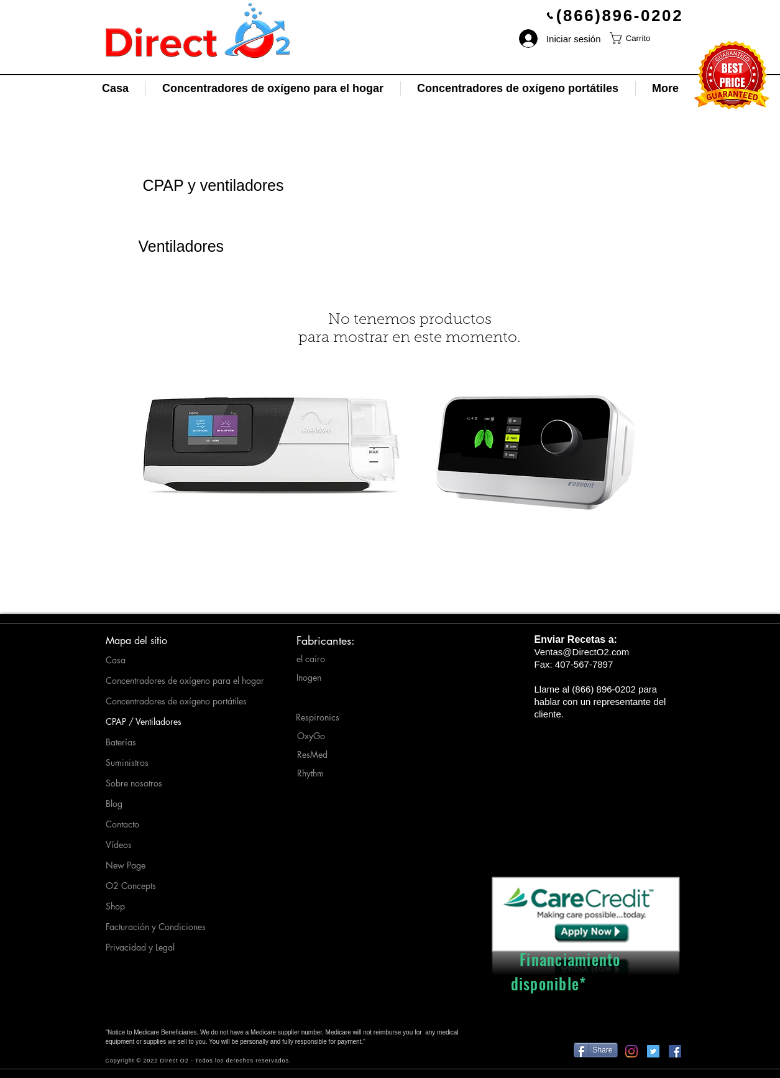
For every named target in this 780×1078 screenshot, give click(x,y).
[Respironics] (320, 717)
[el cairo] (320, 659)
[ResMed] (320, 754)
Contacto (122, 824)
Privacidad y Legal (140, 947)
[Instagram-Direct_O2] (631, 1051)
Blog (114, 803)
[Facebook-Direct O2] (675, 1051)
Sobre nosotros (134, 783)
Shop (115, 906)
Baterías (121, 742)
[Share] (596, 1050)
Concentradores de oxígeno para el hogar (169, 680)
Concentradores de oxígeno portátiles (169, 701)
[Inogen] (320, 677)
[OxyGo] (320, 736)
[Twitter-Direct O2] (653, 1051)
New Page (125, 865)
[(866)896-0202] (615, 15)
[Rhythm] (321, 773)
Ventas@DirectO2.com (582, 652)
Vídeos (119, 844)
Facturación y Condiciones (156, 927)
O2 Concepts (131, 885)
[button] (638, 38)
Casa (116, 660)
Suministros (127, 762)
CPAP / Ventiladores (143, 721)
